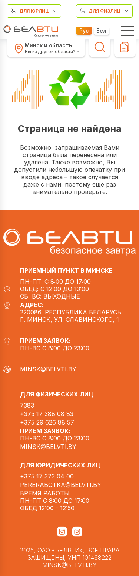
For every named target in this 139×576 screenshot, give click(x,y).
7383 (27, 405)
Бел (101, 30)
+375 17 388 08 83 (46, 413)
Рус (84, 30)
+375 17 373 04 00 (47, 476)
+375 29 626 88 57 (47, 422)
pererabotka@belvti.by (60, 484)
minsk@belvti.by (39, 369)
